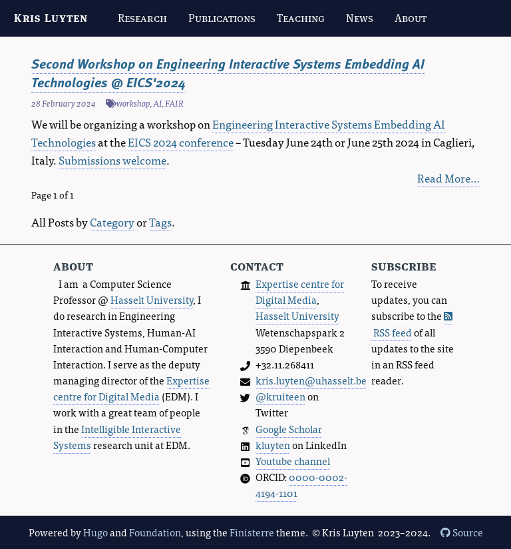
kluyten (273, 444)
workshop (133, 103)
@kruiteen (280, 396)
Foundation (155, 532)
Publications (222, 18)
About (410, 18)
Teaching (301, 18)
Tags (160, 222)
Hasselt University (151, 299)
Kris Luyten (51, 18)
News (359, 18)
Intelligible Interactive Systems (117, 436)
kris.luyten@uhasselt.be (311, 380)
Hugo (95, 532)
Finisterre (252, 532)
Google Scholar (289, 428)
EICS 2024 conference (181, 142)
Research (142, 18)
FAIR (174, 103)
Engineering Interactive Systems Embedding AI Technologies (238, 133)
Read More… (448, 178)
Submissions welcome (112, 160)
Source (461, 532)
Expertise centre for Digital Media (131, 388)
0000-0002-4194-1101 (301, 484)
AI (157, 103)
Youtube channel (293, 460)
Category (112, 222)
